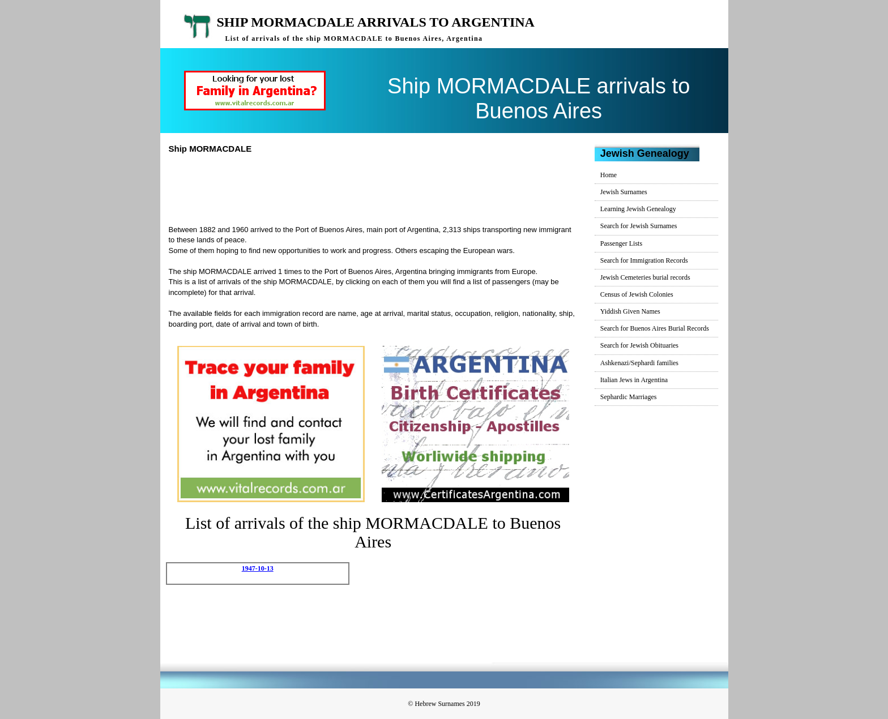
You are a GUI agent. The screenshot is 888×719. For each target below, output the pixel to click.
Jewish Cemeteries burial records (645, 277)
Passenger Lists (621, 243)
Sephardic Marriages (628, 397)
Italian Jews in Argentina (634, 380)
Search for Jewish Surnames (638, 226)
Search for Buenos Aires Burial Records (654, 328)
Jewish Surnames (623, 192)
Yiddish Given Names (630, 311)
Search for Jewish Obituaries (639, 345)
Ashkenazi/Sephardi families (639, 363)
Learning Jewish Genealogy (638, 209)
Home (608, 175)
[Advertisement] (378, 187)
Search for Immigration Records (644, 260)
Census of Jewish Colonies (636, 294)
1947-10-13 (258, 568)
